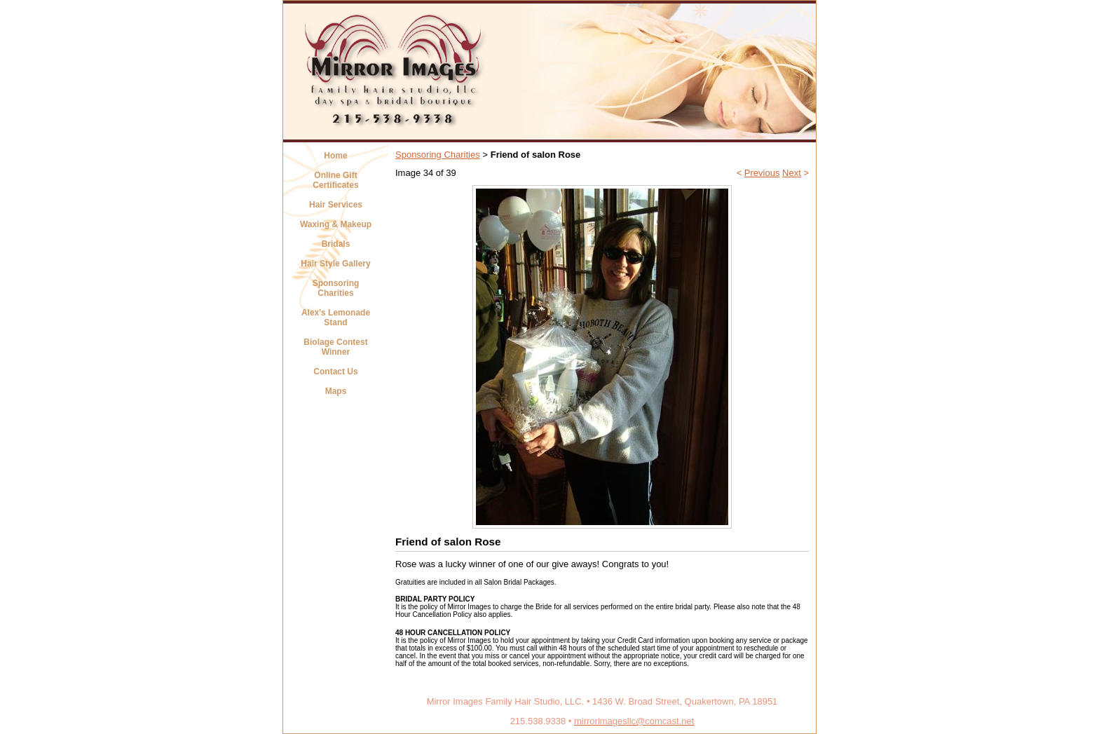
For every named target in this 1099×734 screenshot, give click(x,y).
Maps (336, 391)
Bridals (336, 244)
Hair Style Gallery (335, 264)
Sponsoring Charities (336, 288)
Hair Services (335, 205)
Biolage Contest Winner (335, 347)
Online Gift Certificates (335, 180)
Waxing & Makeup (335, 224)
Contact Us (335, 371)
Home (335, 156)
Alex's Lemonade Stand (335, 317)
